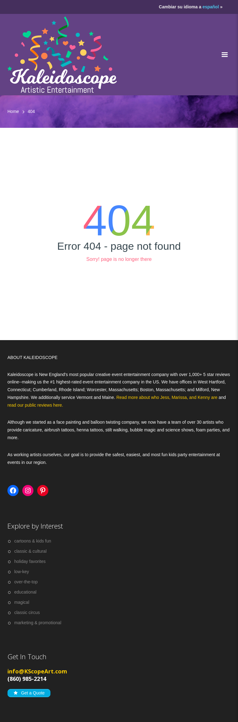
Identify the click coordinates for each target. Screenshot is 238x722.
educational (25, 592)
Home (13, 111)
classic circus (27, 612)
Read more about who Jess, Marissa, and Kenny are (167, 397)
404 (31, 111)
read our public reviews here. (35, 405)
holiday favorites (30, 561)
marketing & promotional (37, 622)
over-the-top (25, 581)
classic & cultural (30, 551)
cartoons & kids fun (32, 540)
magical (21, 602)
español (210, 6)
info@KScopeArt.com (37, 671)
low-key (21, 571)
